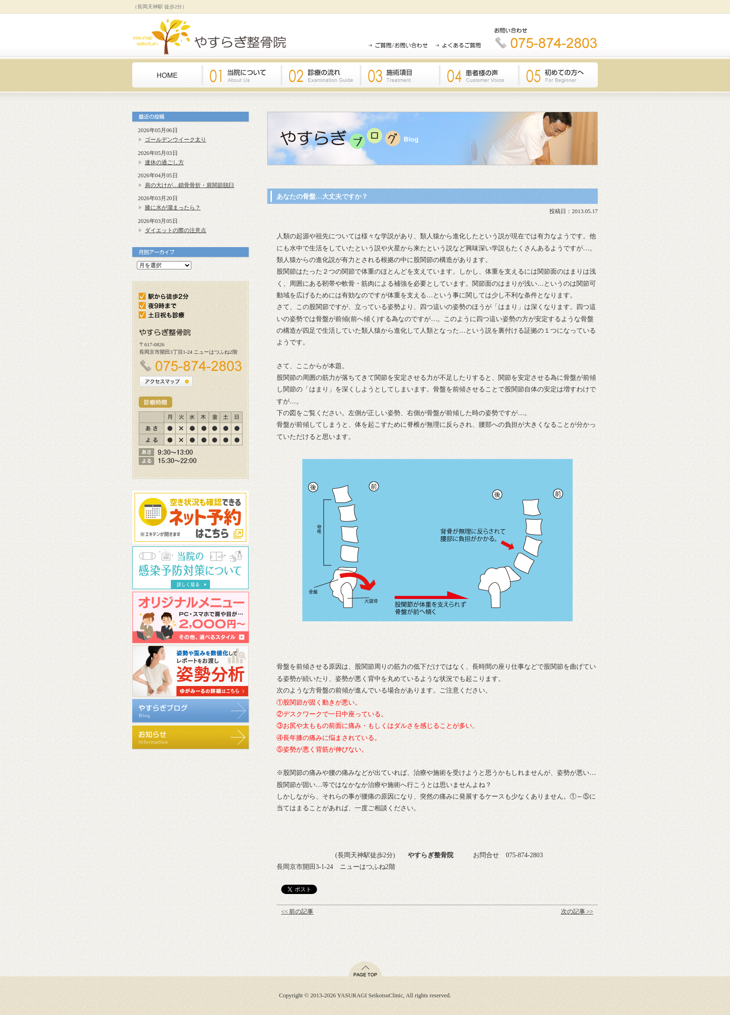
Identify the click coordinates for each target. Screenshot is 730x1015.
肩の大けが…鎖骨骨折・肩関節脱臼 (189, 185)
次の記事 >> (577, 911)
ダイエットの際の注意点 (175, 230)
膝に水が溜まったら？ (173, 207)
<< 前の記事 (297, 911)
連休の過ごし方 (164, 162)
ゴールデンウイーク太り (175, 139)
